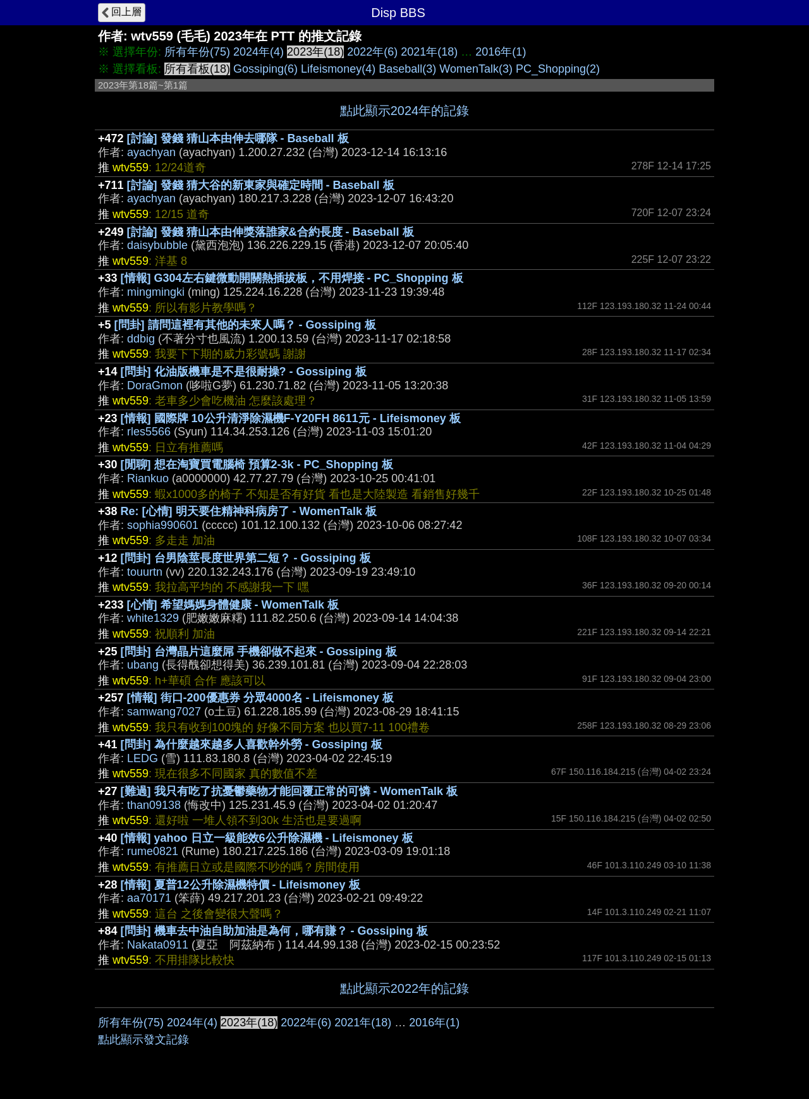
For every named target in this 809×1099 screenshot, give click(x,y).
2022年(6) (372, 52)
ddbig (141, 338)
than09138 (154, 805)
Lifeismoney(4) (338, 69)
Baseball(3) (407, 69)
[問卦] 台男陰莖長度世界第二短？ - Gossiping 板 (246, 558)
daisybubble (157, 245)
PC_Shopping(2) (558, 69)
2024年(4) (258, 52)
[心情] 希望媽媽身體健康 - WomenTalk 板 (233, 604)
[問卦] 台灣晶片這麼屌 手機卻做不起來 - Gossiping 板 (259, 651)
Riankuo (148, 478)
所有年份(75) (197, 52)
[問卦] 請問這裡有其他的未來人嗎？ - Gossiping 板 (245, 325)
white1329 (153, 618)
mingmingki (156, 292)
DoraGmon (155, 385)
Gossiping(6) (265, 69)
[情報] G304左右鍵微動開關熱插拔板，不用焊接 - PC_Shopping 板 (292, 278)
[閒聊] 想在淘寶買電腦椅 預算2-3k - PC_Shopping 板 (257, 464)
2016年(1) (500, 52)
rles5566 (149, 431)
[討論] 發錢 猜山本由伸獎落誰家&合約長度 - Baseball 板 (270, 232)
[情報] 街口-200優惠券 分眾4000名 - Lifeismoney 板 (260, 697)
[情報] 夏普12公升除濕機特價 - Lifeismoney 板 (240, 884)
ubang (143, 665)
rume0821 (152, 851)
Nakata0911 (157, 944)
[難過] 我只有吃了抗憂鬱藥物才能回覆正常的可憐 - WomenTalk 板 (289, 791)
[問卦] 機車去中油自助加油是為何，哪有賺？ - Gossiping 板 (274, 931)
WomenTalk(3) (476, 69)
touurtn (144, 572)
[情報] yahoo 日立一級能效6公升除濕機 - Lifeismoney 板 (267, 838)
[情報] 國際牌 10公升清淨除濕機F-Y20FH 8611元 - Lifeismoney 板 (291, 418)
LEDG (142, 758)
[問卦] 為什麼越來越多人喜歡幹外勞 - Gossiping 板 (251, 744)
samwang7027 (164, 711)
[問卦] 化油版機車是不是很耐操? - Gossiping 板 (244, 371)
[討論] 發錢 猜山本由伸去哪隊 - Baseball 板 (238, 138)
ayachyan (151, 152)
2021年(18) (429, 52)
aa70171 (149, 898)
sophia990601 (162, 525)
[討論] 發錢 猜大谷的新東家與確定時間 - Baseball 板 (260, 185)
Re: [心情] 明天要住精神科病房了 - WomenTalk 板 (249, 511)
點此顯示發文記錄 (143, 1039)
